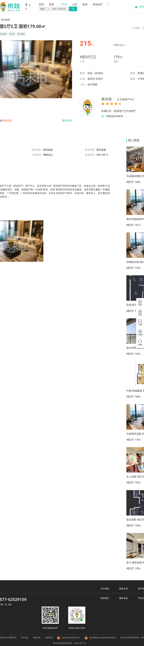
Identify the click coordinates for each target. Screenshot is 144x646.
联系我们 (104, 598)
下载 (140, 323)
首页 (41, 4)
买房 (140, 313)
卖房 (140, 303)
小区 (74, 4)
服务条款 (123, 598)
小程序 (140, 333)
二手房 (63, 4)
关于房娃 (104, 588)
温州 (28, 6)
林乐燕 (117, 99)
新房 (51, 4)
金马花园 (92, 84)
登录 (141, 7)
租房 (85, 4)
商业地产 (98, 4)
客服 (140, 343)
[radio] (103, 103)
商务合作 (123, 588)
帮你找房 (7, 120)
